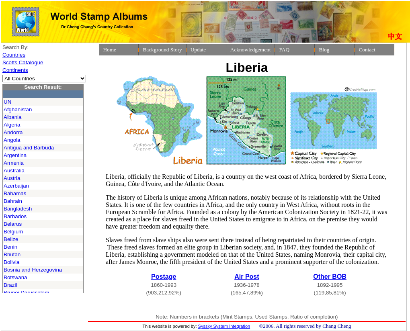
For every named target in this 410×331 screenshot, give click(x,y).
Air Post (246, 276)
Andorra (13, 132)
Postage (163, 276)
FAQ (284, 50)
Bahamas (15, 193)
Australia (14, 171)
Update (198, 50)
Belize (11, 239)
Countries (13, 55)
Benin (10, 247)
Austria (12, 178)
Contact (367, 50)
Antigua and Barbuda (29, 148)
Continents (15, 70)
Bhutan (12, 254)
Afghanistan (18, 109)
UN (7, 102)
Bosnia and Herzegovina (33, 270)
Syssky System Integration (224, 326)
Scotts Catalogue (22, 62)
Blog (324, 50)
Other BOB (329, 276)
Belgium (13, 232)
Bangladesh (18, 209)
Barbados (15, 216)
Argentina (15, 155)
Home (109, 50)
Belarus (13, 224)
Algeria (12, 125)
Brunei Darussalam (26, 293)
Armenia (14, 163)
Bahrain (13, 201)
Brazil (10, 285)
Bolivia (11, 262)
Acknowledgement (250, 50)
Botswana (15, 277)
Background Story (162, 50)
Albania (12, 117)
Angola (12, 140)
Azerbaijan (16, 186)
